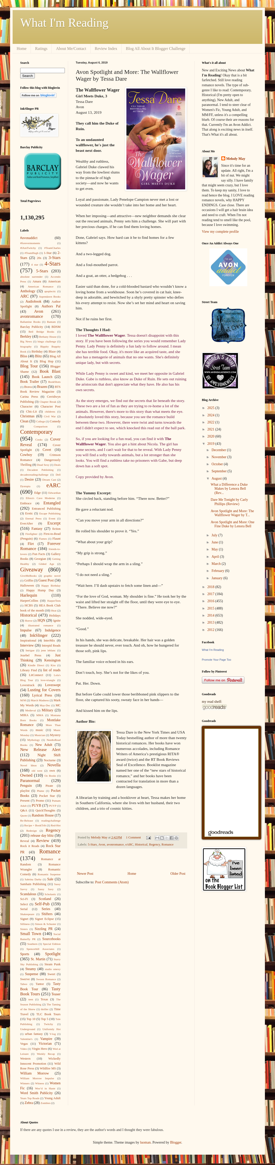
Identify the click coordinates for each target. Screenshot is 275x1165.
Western (25, 1058)
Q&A (23, 810)
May (215, 549)
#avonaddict (28, 238)
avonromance (115, 844)
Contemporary (36, 432)
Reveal (24, 841)
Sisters (24, 928)
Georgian (40, 559)
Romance (167, 844)
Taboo (23, 983)
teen (30, 999)
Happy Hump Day (40, 590)
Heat (54, 610)
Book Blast (50, 371)
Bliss (23, 356)
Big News (26, 341)
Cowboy (26, 455)
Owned (26, 775)
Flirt (31, 544)
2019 (211, 444)
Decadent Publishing (40, 469)
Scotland (45, 899)
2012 (211, 630)
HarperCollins (29, 600)
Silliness (25, 923)
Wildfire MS (48, 1068)
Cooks (39, 439)
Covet (47, 450)
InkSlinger (39, 635)
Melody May (235, 159)
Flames (43, 538)
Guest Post (46, 580)
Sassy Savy (45, 889)
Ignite (57, 620)
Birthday (37, 351)
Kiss (53, 665)
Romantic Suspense (49, 874)
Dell (58, 474)
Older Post (178, 874)
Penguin (26, 786)
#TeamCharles (52, 247)
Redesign (31, 830)
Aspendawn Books (50, 296)
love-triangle (48, 680)
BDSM (56, 327)
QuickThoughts (45, 810)
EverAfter (26, 523)
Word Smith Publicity (36, 1093)
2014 (211, 615)
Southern (32, 943)
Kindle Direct (36, 665)
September (219, 471)
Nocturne (50, 760)
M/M (23, 700)
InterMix (49, 640)
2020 (211, 436)
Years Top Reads (29, 1098)
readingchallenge (51, 820)
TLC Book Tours (48, 1014)
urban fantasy (34, 1034)
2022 (211, 422)
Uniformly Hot (51, 1029)
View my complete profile (220, 232)
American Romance (40, 286)
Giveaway (31, 569)
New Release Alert (40, 749)
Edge (37, 492)
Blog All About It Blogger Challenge (155, 48)
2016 (211, 601)
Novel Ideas (28, 765)
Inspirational (28, 640)
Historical (141, 844)
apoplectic (50, 291)
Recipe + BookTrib (35, 825)
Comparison (41, 426)
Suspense (31, 974)
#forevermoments (30, 243)
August (217, 478)
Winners (25, 1083)
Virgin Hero (39, 1049)
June (215, 542)
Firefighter (31, 533)
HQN (41, 620)
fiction (56, 529)
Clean (24, 421)
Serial (24, 909)
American (54, 281)
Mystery (55, 735)
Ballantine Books (30, 321)
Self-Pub (42, 903)
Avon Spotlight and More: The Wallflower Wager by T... (232, 513)
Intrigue (29, 650)
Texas (44, 999)
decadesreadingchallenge (34, 474)
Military (47, 710)
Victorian (45, 1043)
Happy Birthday (51, 585)
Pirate (49, 786)
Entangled (52, 503)
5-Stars (92, 844)
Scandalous (28, 894)
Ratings (41, 48)
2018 (211, 587)
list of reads (52, 670)
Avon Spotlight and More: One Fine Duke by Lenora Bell (232, 524)
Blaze (52, 351)
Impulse (26, 630)
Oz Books (50, 775)
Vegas (24, 1043)
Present (25, 800)
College (40, 421)
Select (24, 904)
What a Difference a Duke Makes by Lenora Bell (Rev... (229, 489)
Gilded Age (46, 563)
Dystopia (25, 486)
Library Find (28, 670)
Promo (40, 800)
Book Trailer (29, 382)
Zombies (45, 1102)
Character (26, 406)
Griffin (28, 580)
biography (26, 346)
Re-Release (26, 820)
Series (46, 909)
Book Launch (42, 377)
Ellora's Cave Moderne (40, 498)
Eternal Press (33, 518)
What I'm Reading (64, 22)
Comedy (55, 421)
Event (52, 518)
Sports (24, 954)
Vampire (46, 1039)
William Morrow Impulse (37, 1078)
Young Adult (52, 1098)
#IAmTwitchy (28, 247)
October (217, 464)
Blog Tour (29, 366)
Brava (28, 387)
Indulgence (53, 630)
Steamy (30, 969)
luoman (145, 1142)
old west (37, 770)
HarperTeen (54, 600)
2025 (211, 408)
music (39, 730)
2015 (211, 608)
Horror (28, 620)
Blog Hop (46, 361)
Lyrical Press (42, 695)
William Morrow (34, 1073)
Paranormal (30, 780)
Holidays (55, 615)
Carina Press (29, 396)
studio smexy (53, 969)
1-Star (48, 253)
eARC (129, 844)
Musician (40, 735)
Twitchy (48, 1024)
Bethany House (48, 336)
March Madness (40, 700)
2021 (211, 429)
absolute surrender (31, 276)
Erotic (29, 513)
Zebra (29, 1103)
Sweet (51, 974)
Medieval (30, 710)
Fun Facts (38, 554)
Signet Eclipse (44, 919)
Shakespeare (27, 914)
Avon (101, 844)
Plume (40, 790)
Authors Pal (51, 306)
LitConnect (36, 675)
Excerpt (54, 523)
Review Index (106, 48)
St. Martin (38, 959)
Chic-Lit (31, 411)
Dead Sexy (43, 464)
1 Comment (133, 837)
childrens (50, 411)
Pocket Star (47, 796)
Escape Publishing (50, 513)
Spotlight (53, 953)
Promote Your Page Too (216, 659)
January (217, 578)
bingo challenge (47, 341)
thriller (44, 1009)
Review (42, 840)
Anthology (27, 291)
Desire (29, 479)
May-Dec (45, 705)
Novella (54, 765)
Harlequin (28, 595)
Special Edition (52, 943)
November (219, 457)
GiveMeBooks (28, 575)
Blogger (175, 1142)
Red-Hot (56, 825)
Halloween (27, 585)
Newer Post (85, 874)
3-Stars (54, 257)
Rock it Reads (29, 846)
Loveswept (53, 685)
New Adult (43, 745)
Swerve (25, 979)
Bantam (51, 321)
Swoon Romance (46, 979)
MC (58, 705)
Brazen (42, 387)
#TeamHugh (31, 252)
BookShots (54, 381)
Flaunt (56, 538)
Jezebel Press (30, 655)
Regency (154, 844)
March (216, 564)
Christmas (27, 416)
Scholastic (50, 894)
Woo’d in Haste (45, 1088)
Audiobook (33, 301)
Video (23, 1048)
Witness (39, 1083)
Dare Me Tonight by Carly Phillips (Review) (229, 502)
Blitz (38, 356)
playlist (25, 791)
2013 (211, 622)
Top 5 (44, 1019)
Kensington (52, 660)
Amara (37, 281)
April (215, 557)
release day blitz (42, 835)
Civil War (50, 416)
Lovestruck (27, 685)
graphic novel (52, 575)
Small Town (30, 933)
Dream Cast (49, 479)
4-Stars (53, 263)
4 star (34, 264)
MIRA (24, 715)
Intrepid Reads (51, 645)
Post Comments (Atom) (112, 882)
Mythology (33, 739)
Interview (27, 645)
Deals (57, 464)
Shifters (47, 914)
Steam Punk (52, 964)
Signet (24, 919)
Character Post (51, 406)
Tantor (40, 984)
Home (21, 48)
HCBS (28, 605)
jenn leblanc (48, 650)
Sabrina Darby (33, 879)
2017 (211, 594)
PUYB (36, 805)
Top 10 (31, 1019)
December (219, 450)
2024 (211, 415)
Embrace (26, 503)
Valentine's (26, 1038)
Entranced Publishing (46, 508)
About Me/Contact (71, 48)
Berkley (25, 336)
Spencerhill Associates (40, 948)
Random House (43, 815)
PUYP (53, 805)
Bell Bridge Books (41, 331)
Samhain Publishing (33, 884)
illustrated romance (40, 625)
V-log (52, 1033)
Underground (27, 1029)
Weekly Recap (46, 1053)
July (214, 535)
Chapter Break (48, 401)
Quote (23, 815)
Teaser (56, 994)
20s (39, 258)
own (52, 770)
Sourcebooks (51, 939)
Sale (50, 879)
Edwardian (54, 492)
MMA (39, 715)
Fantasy (37, 529)
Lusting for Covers (44, 689)
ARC (24, 296)
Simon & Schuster (45, 923)
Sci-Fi (24, 899)
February (218, 571)
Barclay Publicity (31, 327)
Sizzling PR (44, 929)
